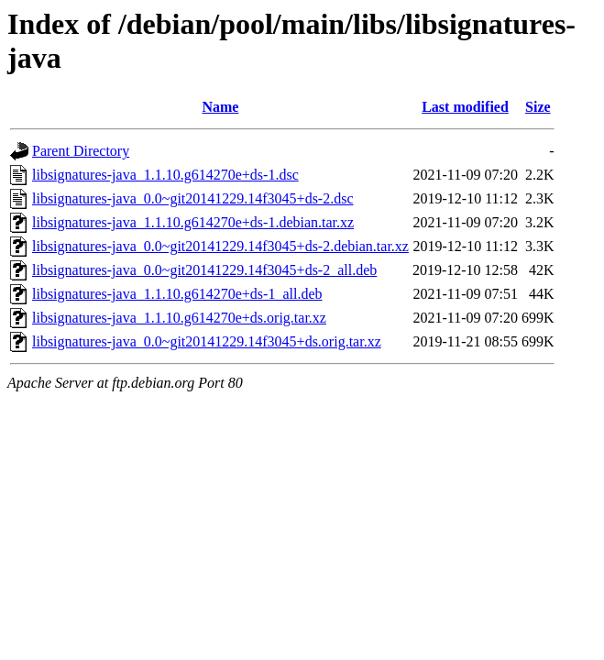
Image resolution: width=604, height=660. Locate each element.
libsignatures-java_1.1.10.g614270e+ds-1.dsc (165, 174)
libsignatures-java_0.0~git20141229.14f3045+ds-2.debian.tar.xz (220, 246)
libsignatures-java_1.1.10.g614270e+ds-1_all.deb (177, 294)
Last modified (465, 107)
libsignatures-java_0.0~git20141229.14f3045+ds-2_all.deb (204, 270)
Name (220, 107)
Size (538, 107)
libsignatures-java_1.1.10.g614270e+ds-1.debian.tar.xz (193, 222)
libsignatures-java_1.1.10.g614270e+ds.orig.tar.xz (179, 317)
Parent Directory (80, 151)
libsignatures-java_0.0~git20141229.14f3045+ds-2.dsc (193, 198)
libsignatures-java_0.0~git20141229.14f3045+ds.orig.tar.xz (206, 341)
